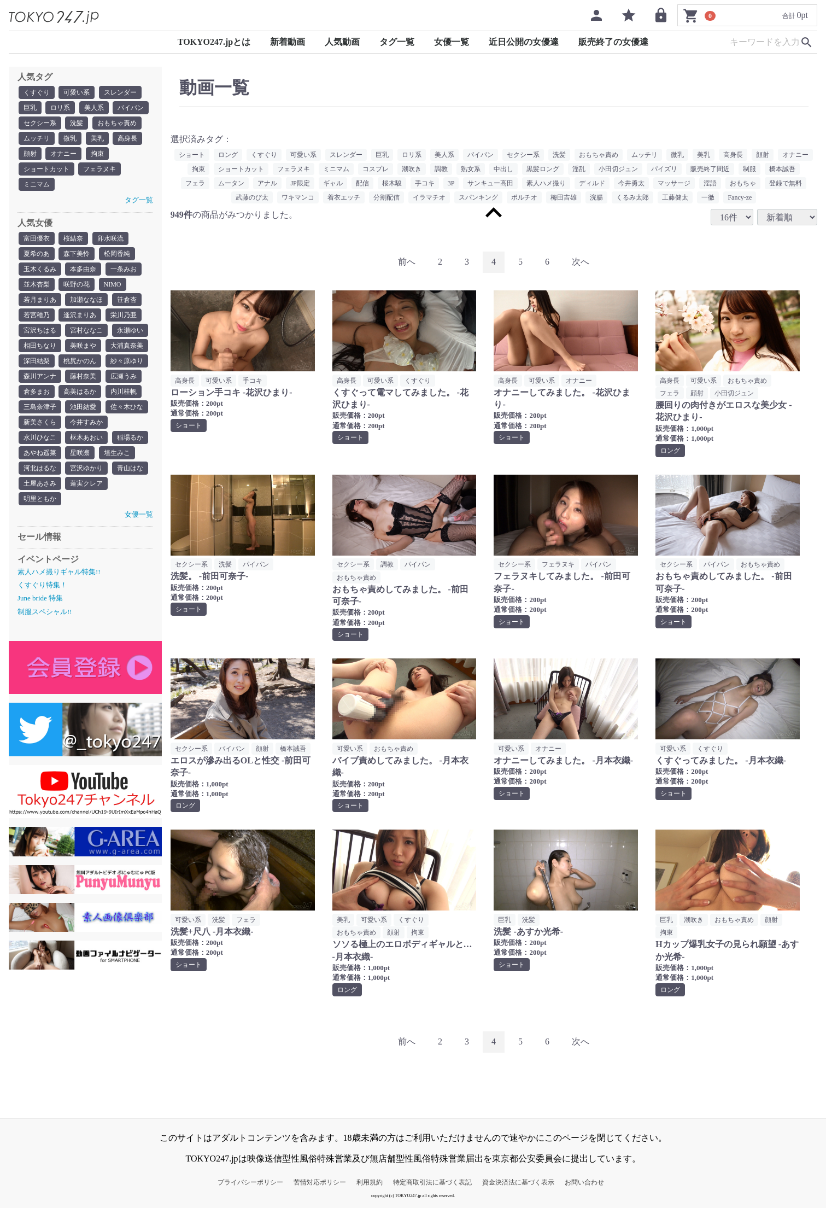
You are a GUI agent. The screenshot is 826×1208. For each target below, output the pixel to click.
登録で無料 (785, 183)
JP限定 (299, 183)
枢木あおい (86, 437)
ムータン (231, 183)
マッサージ (674, 183)
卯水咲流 (110, 238)
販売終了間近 (710, 169)
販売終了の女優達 (613, 41)
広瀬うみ (123, 376)
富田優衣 (37, 238)
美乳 (97, 138)
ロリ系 (60, 108)
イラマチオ (429, 197)
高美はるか (79, 391)
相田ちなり (40, 345)
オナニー (63, 153)
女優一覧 (451, 41)
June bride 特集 (40, 598)
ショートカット (46, 169)
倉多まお (37, 391)
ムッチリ (37, 138)
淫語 (710, 183)
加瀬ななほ (86, 300)
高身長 (127, 138)
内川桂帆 (123, 391)
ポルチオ (524, 197)
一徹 (707, 197)
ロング (228, 155)
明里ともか (40, 499)
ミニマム (37, 184)
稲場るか (130, 437)
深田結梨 (37, 361)
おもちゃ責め (117, 123)
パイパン (131, 108)
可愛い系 (76, 92)
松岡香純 (117, 254)
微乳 (70, 138)
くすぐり (37, 92)
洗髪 (76, 123)
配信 (362, 183)
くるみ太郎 (632, 197)
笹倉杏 (127, 300)
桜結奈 (73, 238)
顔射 (30, 153)
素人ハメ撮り (546, 183)
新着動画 (287, 41)
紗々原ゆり (126, 361)
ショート (192, 155)
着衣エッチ (343, 197)
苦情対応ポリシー (320, 1182)
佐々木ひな (126, 407)
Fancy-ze (740, 197)
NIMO (112, 284)
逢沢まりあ (79, 315)
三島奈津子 (40, 407)
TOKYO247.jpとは (214, 41)
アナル (267, 183)
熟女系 (471, 169)
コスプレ (375, 169)
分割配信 (386, 197)
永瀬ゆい (130, 330)
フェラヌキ (99, 169)
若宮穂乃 (37, 315)
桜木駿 (392, 183)
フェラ (195, 183)
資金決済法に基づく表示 (518, 1182)
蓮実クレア (86, 483)
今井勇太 (631, 183)
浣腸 (596, 197)
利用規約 (369, 1182)
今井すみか (86, 422)
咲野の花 (76, 284)
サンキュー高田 (490, 183)
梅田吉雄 (563, 197)
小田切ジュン (618, 169)
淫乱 (578, 169)
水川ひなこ (40, 437)
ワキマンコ (298, 197)
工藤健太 (675, 197)
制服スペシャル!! (44, 612)
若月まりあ (40, 300)
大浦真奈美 (126, 345)
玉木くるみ (40, 269)
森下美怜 (76, 254)
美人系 (94, 108)
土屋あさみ (40, 483)
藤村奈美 (83, 376)
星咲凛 (80, 453)
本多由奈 (83, 269)
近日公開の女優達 (524, 41)
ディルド (592, 183)
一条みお (123, 269)
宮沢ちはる (40, 330)
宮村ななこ (86, 330)
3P (451, 183)
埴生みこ (117, 453)
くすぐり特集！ (42, 585)
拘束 (97, 153)
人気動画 (342, 41)
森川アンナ (40, 376)
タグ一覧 (396, 41)
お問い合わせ (584, 1182)
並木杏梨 (37, 284)
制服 (749, 169)
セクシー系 (40, 123)
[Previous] (406, 262)
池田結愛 (83, 407)
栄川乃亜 (123, 315)
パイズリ (664, 169)
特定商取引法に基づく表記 (432, 1182)
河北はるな (40, 468)
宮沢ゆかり (86, 468)
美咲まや (83, 345)
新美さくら (40, 422)
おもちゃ (743, 183)
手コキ (425, 183)
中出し (503, 169)
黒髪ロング (542, 169)
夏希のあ (37, 254)
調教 (441, 169)
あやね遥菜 (40, 453)
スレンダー (120, 92)
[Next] (580, 262)
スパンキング (478, 197)
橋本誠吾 (782, 169)
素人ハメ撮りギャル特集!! (59, 572)
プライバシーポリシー (250, 1182)
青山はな (130, 468)
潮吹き (411, 169)
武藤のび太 (252, 197)
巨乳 (30, 108)
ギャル (333, 183)
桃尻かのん (79, 361)
